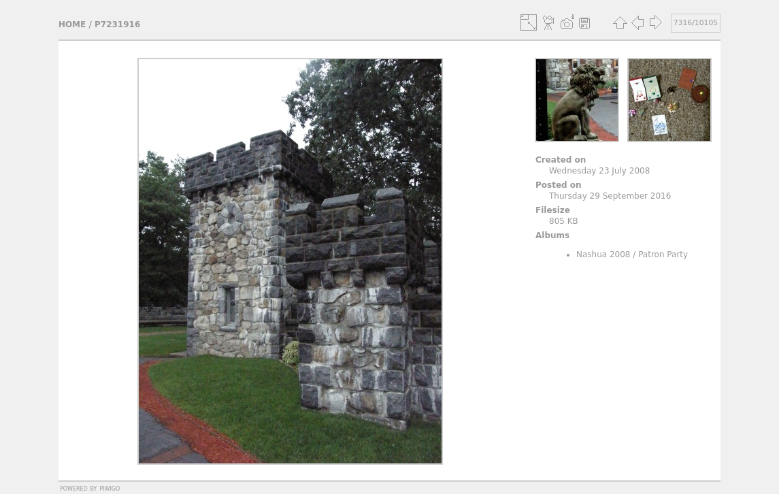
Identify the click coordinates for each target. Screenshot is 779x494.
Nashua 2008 (603, 254)
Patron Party (663, 254)
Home (72, 24)
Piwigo (109, 488)
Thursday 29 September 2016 (610, 196)
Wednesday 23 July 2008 (599, 171)
